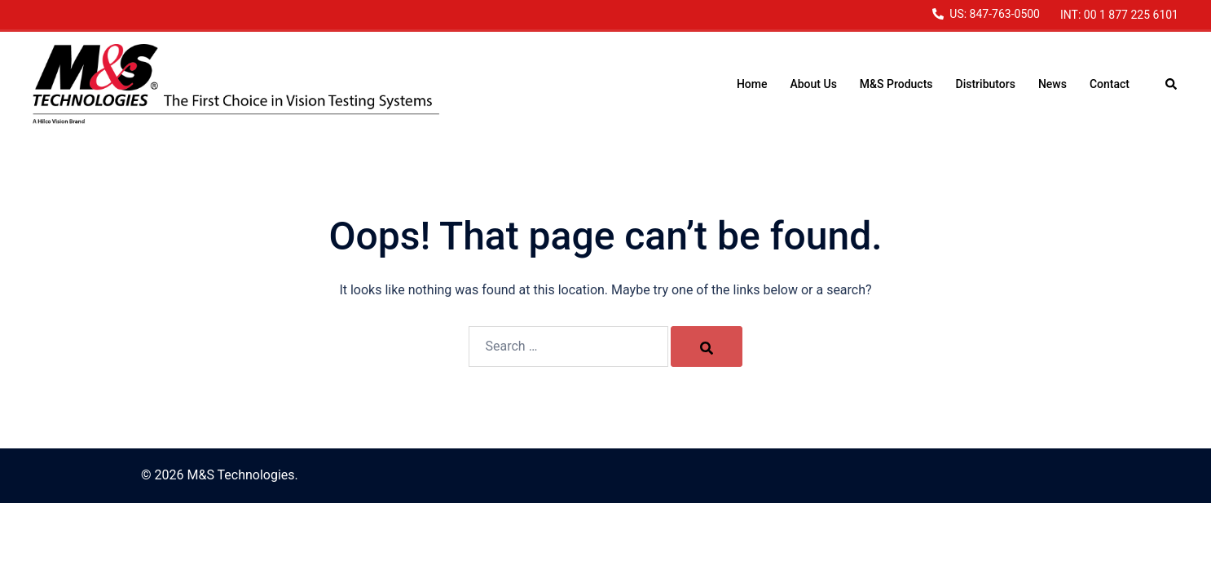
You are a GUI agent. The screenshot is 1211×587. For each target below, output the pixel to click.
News (1052, 83)
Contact (1110, 83)
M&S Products (896, 83)
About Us (813, 83)
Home (752, 83)
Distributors (985, 83)
